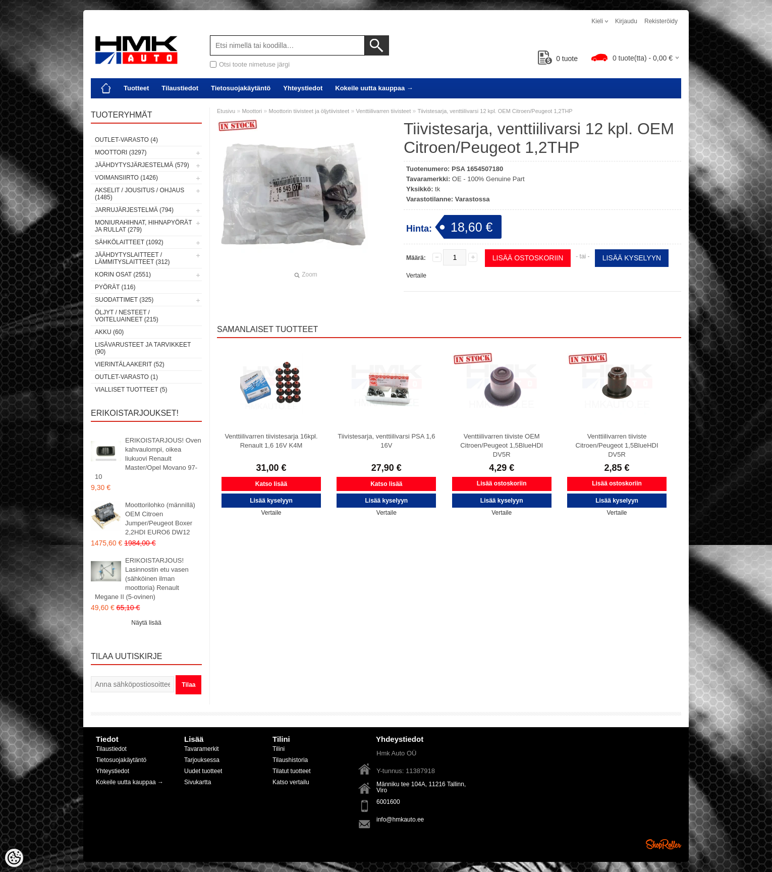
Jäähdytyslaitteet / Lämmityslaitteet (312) (132, 258)
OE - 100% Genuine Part (488, 179)
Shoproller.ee (663, 844)
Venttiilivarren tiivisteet (383, 111)
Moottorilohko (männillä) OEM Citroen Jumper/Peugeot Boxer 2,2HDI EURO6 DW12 (160, 518)
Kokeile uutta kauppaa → (374, 88)
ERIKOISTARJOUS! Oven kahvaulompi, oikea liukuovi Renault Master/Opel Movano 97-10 (148, 458)
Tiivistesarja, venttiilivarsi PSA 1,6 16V (386, 440)
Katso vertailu (290, 782)
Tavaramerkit (201, 749)
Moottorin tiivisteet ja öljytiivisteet (309, 111)
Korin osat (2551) (123, 274)
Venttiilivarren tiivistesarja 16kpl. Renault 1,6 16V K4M (271, 440)
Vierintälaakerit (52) (129, 364)
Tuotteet (136, 88)
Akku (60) (109, 332)
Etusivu (226, 111)
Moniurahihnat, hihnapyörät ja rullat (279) (143, 226)
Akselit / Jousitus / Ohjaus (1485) (139, 194)
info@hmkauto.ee (400, 819)
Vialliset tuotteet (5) (131, 389)
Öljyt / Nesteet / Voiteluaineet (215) (126, 316)
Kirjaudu (626, 21)
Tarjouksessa (201, 760)
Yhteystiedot (302, 88)
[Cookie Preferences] (14, 858)
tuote (558, 58)
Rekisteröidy (661, 21)
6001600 (388, 802)
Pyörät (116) (115, 287)
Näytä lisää (146, 622)
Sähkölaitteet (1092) (129, 242)
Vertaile (416, 275)
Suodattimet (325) (124, 299)
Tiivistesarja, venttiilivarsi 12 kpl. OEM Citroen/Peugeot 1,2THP (495, 111)
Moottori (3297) (120, 152)
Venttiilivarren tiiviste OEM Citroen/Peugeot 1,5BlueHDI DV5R (501, 445)
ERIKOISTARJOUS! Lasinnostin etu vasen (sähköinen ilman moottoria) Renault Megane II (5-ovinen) (142, 579)
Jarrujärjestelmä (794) (134, 209)
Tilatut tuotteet (291, 771)
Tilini (278, 749)
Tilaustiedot (179, 88)
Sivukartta (197, 782)
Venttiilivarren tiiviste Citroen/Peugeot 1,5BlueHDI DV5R (617, 445)
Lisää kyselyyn (631, 258)
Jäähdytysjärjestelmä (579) (142, 165)
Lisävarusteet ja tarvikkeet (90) (143, 348)
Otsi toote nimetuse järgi (254, 64)
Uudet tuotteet (203, 771)
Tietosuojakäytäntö (240, 88)
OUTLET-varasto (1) (126, 376)
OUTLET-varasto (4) (126, 139)
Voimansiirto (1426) (126, 177)
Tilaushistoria (290, 760)
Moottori (252, 111)
